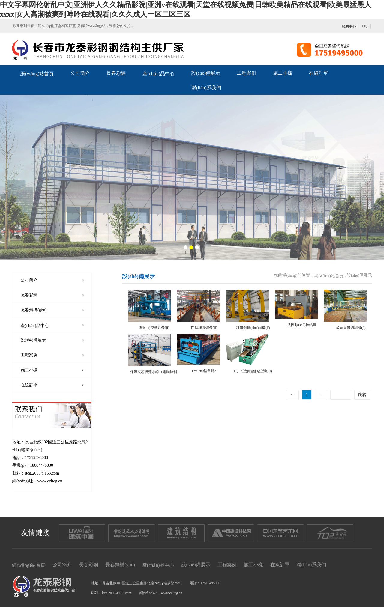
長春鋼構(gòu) (120, 564)
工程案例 (246, 73)
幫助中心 (349, 26)
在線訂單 (318, 73)
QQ (365, 26)
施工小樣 (282, 73)
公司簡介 (80, 73)
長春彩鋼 (116, 73)
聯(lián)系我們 (206, 87)
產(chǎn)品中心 (158, 73)
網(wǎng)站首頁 (37, 73)
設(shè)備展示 (205, 73)
